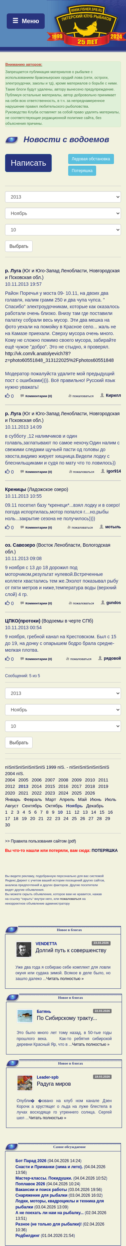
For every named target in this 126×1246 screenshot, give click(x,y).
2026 (90, 793)
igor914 (111, 471)
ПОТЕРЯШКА (105, 850)
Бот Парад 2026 (30, 1160)
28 (99, 818)
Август (11, 805)
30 (7, 824)
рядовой (109, 658)
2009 (77, 779)
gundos (111, 602)
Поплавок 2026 (30, 1184)
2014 (37, 786)
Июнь (95, 799)
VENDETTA (46, 943)
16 (110, 812)
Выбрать (18, 246)
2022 (37, 793)
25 (74, 818)
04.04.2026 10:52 (90, 1178)
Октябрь (54, 805)
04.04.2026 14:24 (64, 1160)
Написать (28, 162)
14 (93, 812)
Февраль (33, 799)
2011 (103, 779)
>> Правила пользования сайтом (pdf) (40, 841)
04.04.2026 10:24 (63, 1184)
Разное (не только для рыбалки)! (48, 1224)
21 (40, 818)
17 (7, 818)
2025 (77, 793)
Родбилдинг (27, 1235)
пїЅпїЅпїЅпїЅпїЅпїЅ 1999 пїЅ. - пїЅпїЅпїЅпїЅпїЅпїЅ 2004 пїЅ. (57, 770)
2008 (63, 779)
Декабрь (94, 805)
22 (49, 818)
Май (82, 799)
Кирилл (110, 395)
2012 (10, 786)
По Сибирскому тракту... (67, 1018)
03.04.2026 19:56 (85, 1189)
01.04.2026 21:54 (58, 1235)
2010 (90, 779)
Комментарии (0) (36, 396)
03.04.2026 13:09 (51, 1207)
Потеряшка (82, 170)
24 (66, 818)
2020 (10, 793)
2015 (50, 786)
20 (32, 818)
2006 (37, 779)
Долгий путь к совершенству (71, 950)
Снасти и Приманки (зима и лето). (49, 1166)
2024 (63, 793)
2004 (10, 779)
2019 (103, 786)
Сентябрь (32, 805)
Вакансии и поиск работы (41, 1189)
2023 (50, 793)
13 (85, 812)
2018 (90, 786)
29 (107, 818)
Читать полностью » (65, 978)
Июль (110, 799)
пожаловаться (81, 396)
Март (50, 799)
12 (76, 812)
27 (90, 818)
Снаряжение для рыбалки (41, 1195)
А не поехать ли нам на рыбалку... (49, 1212)
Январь (12, 799)
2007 (50, 779)
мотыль (110, 527)
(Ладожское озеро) (36, 489)
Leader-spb (47, 1077)
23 (57, 818)
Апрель (67, 799)
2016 (63, 786)
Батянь (44, 1011)
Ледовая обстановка (91, 159)
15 (101, 812)
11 (68, 812)
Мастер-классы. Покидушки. (43, 1178)
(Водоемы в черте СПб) (49, 621)
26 (82, 818)
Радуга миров (54, 1084)
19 (24, 818)
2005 (23, 779)
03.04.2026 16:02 (85, 1195)
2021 (23, 793)
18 (15, 818)
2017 (77, 786)
